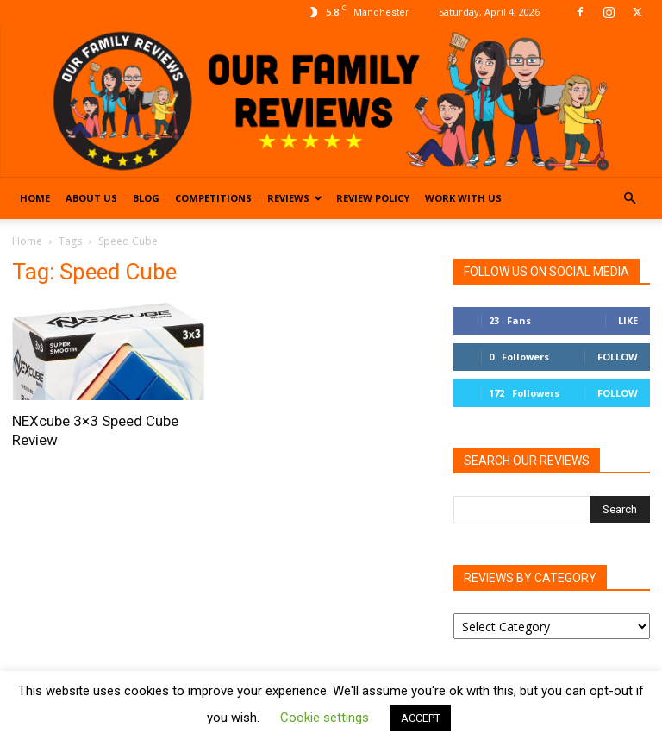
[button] (629, 199)
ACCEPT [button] (420, 718)
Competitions (213, 197)
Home (35, 197)
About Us (91, 197)
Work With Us (463, 197)
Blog (146, 197)
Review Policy (372, 197)
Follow (617, 356)
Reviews (294, 197)
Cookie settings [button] (324, 717)
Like (628, 320)
